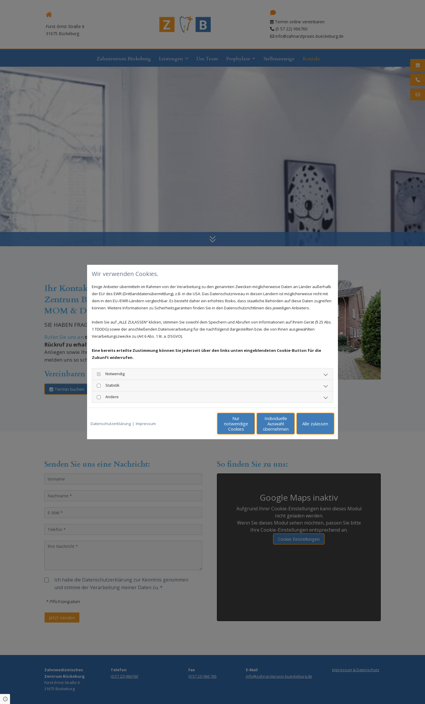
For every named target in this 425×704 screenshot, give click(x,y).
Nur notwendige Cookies (195, 423)
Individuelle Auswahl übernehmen (251, 423)
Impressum (146, 423)
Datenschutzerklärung (111, 423)
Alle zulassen (307, 424)
